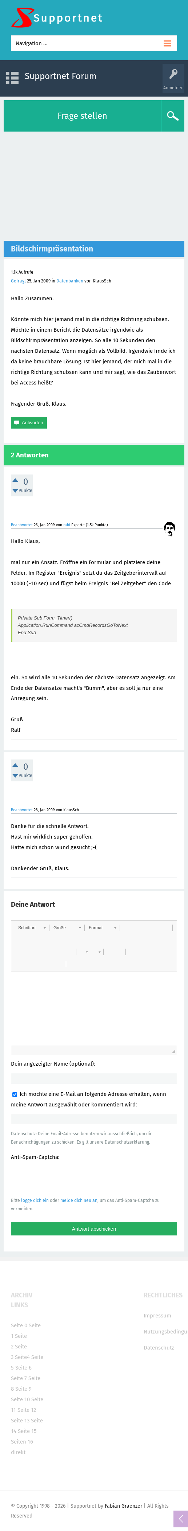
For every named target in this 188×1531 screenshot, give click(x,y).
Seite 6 (23, 1367)
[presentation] (66, 1178)
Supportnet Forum (61, 76)
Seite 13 (20, 1420)
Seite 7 (19, 1378)
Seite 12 (26, 1410)
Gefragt (18, 281)
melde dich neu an (78, 1200)
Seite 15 (27, 1431)
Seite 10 (20, 1399)
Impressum (157, 1315)
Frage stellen (82, 116)
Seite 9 (23, 1389)
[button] (31, 928)
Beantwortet (22, 525)
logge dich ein (35, 1200)
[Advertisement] (94, 186)
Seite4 (22, 1357)
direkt (18, 1452)
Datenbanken (69, 281)
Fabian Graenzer (123, 1506)
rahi (66, 525)
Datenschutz (159, 1347)
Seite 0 (19, 1325)
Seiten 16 (22, 1441)
